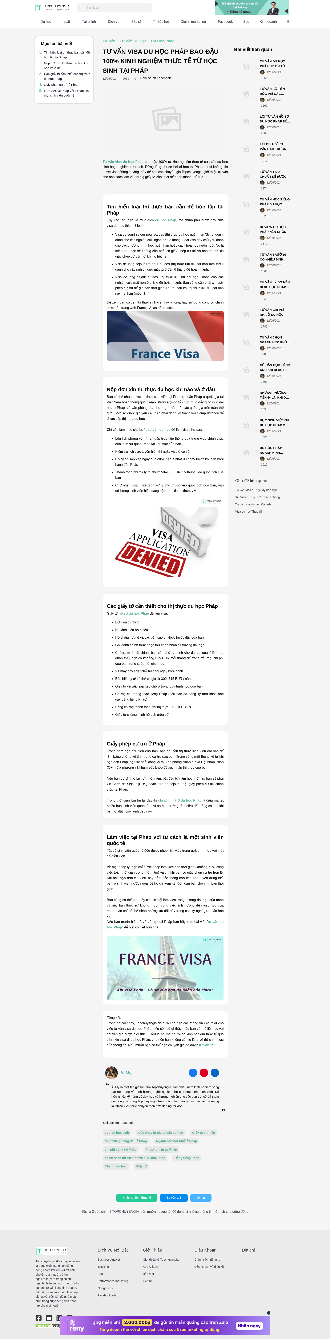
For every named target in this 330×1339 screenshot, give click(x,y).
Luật (67, 21)
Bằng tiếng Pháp (186, 1158)
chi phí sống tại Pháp (120, 1149)
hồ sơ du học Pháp (134, 613)
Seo (246, 21)
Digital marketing (193, 21)
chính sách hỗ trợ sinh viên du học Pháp (135, 1158)
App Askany (150, 1266)
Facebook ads (107, 1295)
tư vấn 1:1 (207, 1045)
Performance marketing (113, 1281)
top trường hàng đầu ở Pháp (126, 1141)
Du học (46, 21)
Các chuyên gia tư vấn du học (160, 1132)
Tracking (103, 1266)
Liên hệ (148, 1281)
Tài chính (89, 21)
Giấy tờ (141, 1166)
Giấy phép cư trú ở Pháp (61, 84)
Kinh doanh (268, 21)
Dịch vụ (114, 21)
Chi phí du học (116, 1166)
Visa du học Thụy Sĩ (248, 511)
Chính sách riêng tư (207, 1259)
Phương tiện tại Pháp (161, 1149)
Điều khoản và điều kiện (210, 1266)
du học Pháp (165, 220)
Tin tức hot (161, 21)
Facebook (225, 21)
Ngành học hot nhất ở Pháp (176, 1141)
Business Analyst (109, 1259)
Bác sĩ (136, 21)
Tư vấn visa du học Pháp (123, 162)
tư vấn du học (159, 429)
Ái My (126, 1072)
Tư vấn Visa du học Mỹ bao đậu (256, 490)
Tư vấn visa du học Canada (253, 504)
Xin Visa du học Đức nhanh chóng (257, 497)
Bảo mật (148, 1274)
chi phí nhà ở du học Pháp (179, 800)
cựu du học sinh (117, 1132)
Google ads (105, 1288)
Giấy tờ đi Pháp (203, 1132)
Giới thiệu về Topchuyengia (161, 1259)
